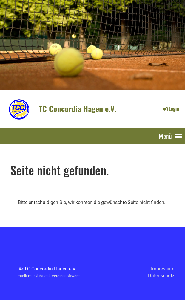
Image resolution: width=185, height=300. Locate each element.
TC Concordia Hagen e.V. (77, 108)
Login (170, 108)
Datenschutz (161, 275)
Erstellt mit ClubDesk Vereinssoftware (48, 276)
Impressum (163, 269)
